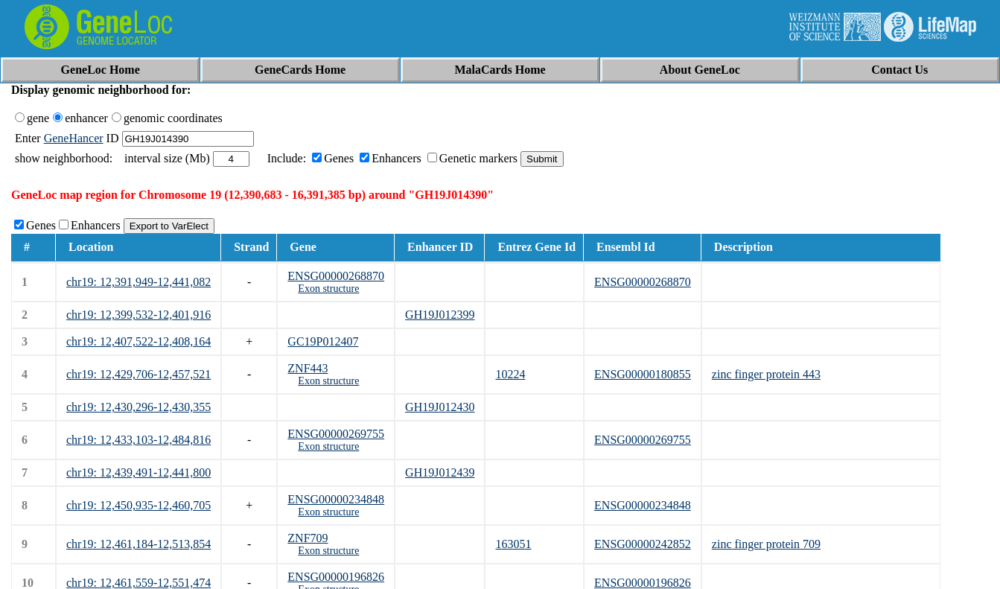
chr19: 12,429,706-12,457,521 (138, 374)
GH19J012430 (439, 407)
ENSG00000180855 (642, 374)
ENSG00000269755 (335, 433)
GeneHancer (73, 138)
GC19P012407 (322, 341)
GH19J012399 (439, 314)
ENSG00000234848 (335, 499)
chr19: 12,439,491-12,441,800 (138, 472)
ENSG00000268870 (335, 276)
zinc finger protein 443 (766, 374)
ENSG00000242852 (642, 544)
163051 (513, 544)
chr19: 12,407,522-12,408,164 (138, 341)
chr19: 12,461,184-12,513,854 (138, 544)
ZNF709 (307, 538)
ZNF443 (307, 368)
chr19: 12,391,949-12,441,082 (138, 282)
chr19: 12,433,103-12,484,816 (138, 439)
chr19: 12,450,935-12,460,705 (138, 505)
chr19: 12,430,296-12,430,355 (138, 407)
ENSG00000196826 (335, 576)
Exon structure (328, 288)
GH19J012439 (439, 472)
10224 (510, 374)
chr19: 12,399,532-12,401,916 (138, 314)
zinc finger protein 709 (766, 544)
